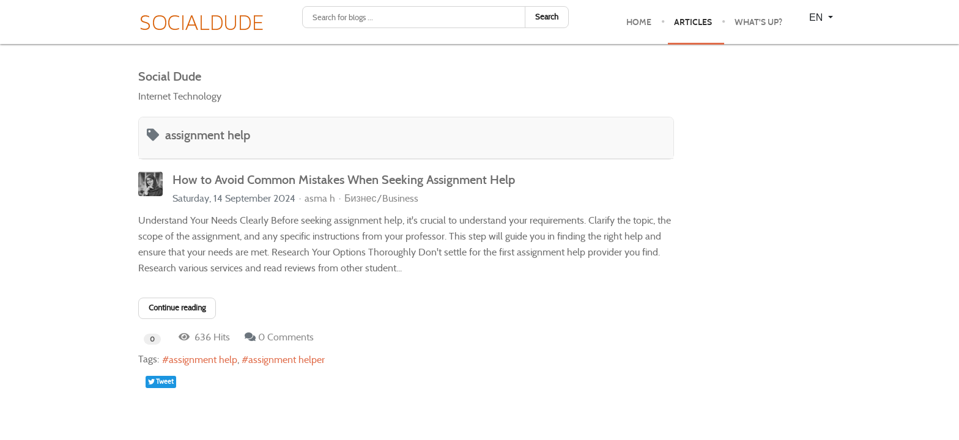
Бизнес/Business (381, 199)
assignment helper (286, 359)
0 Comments (286, 337)
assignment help (203, 359)
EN (817, 17)
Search (546, 17)
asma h (320, 198)
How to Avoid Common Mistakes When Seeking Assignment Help (343, 179)
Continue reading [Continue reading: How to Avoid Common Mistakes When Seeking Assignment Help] (177, 307)
